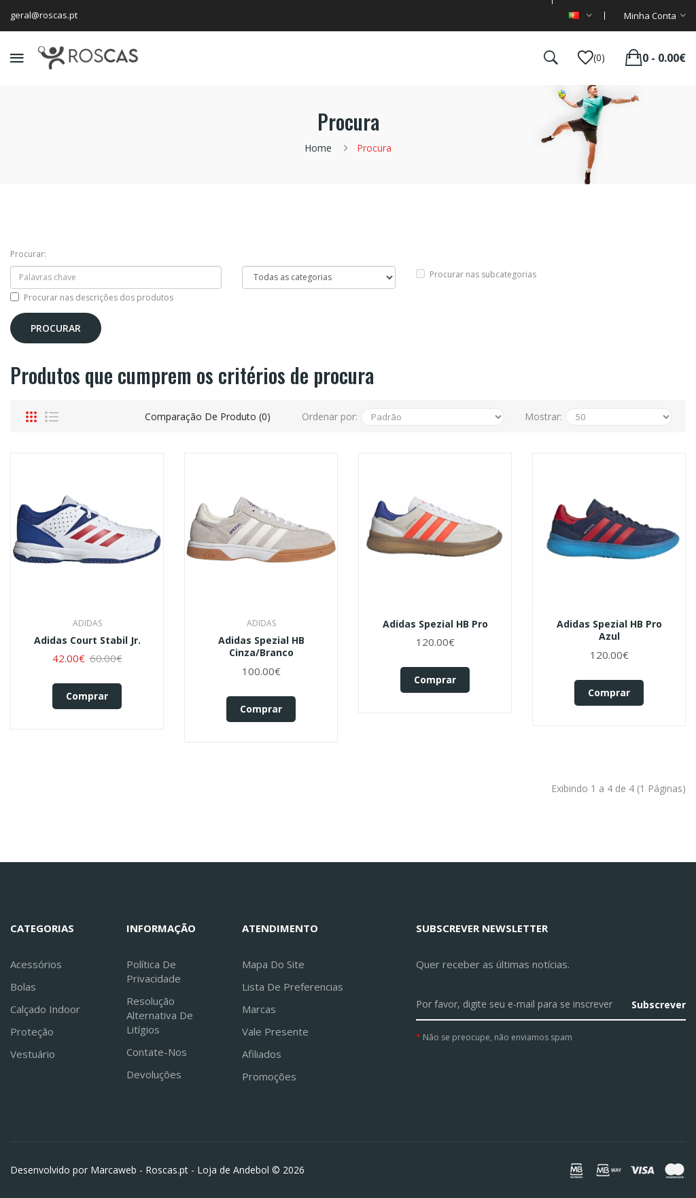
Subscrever (658, 1004)
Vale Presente (275, 1031)
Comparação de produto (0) (208, 416)
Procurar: (28, 254)
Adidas (87, 623)
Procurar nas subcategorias (476, 274)
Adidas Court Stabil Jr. (87, 640)
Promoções (269, 1076)
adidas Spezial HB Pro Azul (609, 630)
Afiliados (261, 1054)
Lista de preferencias (292, 986)
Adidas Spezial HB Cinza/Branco (261, 646)
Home (318, 147)
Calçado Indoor (45, 1009)
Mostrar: (543, 416)
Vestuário (32, 1054)
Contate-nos (156, 1052)
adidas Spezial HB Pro (435, 624)
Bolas (23, 986)
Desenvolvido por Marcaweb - (76, 1169)
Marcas (259, 1009)
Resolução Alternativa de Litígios (159, 1015)
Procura (374, 147)
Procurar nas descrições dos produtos (91, 297)
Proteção (32, 1031)
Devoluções (153, 1074)
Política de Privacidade (153, 971)
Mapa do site (273, 964)
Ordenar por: (330, 416)
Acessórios (36, 964)
